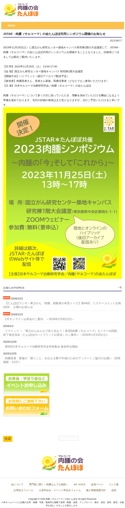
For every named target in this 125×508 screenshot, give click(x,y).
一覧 (120, 287)
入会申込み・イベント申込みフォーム (60, 490)
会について (17, 484)
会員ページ (97, 484)
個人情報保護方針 (96, 490)
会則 (113, 490)
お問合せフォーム (23, 490)
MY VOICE (80, 484)
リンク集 (114, 484)
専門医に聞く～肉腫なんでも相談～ (48, 484)
